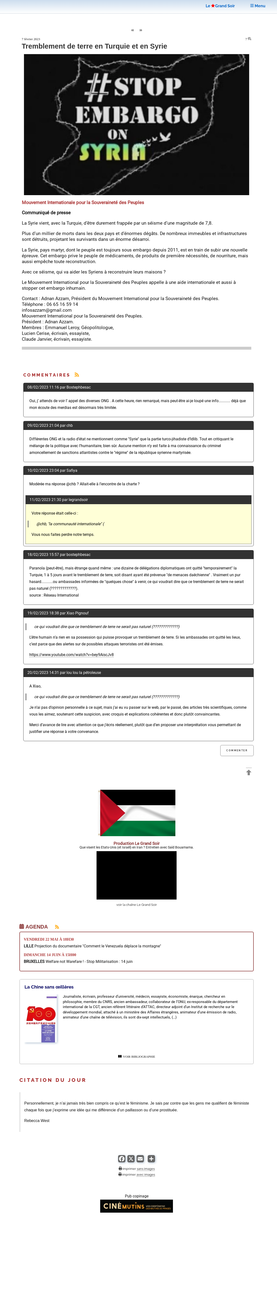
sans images (146, 1169)
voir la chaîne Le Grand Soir (136, 905)
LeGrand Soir (220, 6)
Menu (257, 6)
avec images (146, 1174)
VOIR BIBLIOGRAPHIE (136, 1056)
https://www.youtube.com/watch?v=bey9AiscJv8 (71, 654)
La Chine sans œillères (48, 986)
